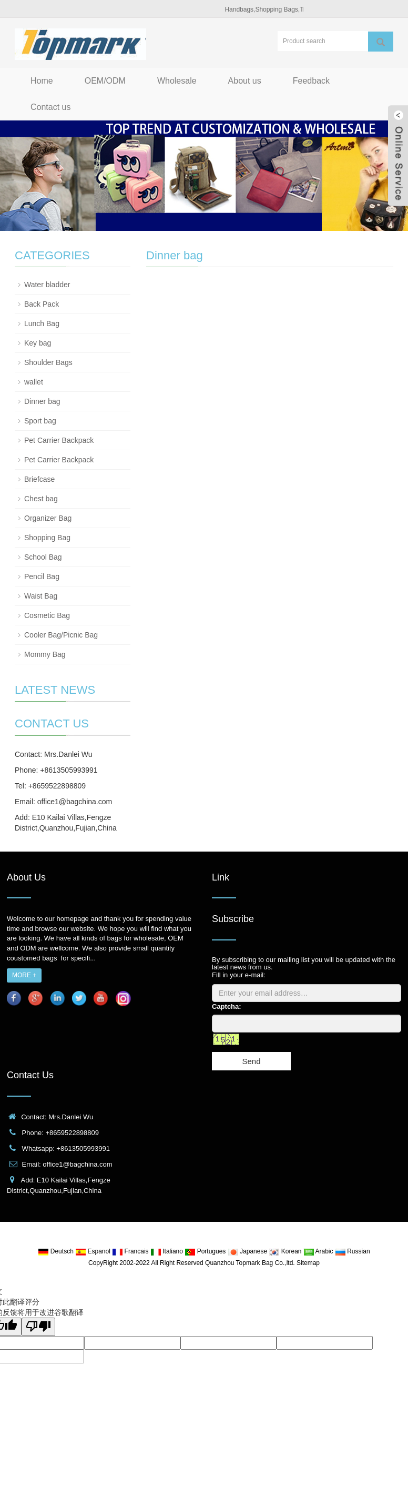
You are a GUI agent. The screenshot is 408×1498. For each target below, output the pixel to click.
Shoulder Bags (48, 362)
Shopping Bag (47, 537)
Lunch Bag (41, 323)
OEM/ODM (105, 80)
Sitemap (308, 1263)
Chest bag (41, 498)
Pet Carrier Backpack (59, 440)
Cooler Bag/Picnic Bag (61, 635)
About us (244, 80)
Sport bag (40, 421)
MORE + (24, 975)
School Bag (43, 557)
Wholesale (177, 80)
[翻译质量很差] (38, 1327)
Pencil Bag (41, 576)
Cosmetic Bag (47, 615)
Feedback (311, 80)
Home (41, 80)
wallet (33, 382)
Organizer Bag (48, 518)
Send (251, 1061)
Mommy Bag (45, 654)
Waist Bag (40, 596)
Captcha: (226, 1006)
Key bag (37, 343)
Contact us (50, 107)
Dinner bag (42, 401)
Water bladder (47, 284)
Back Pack (41, 304)
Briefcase (39, 479)
